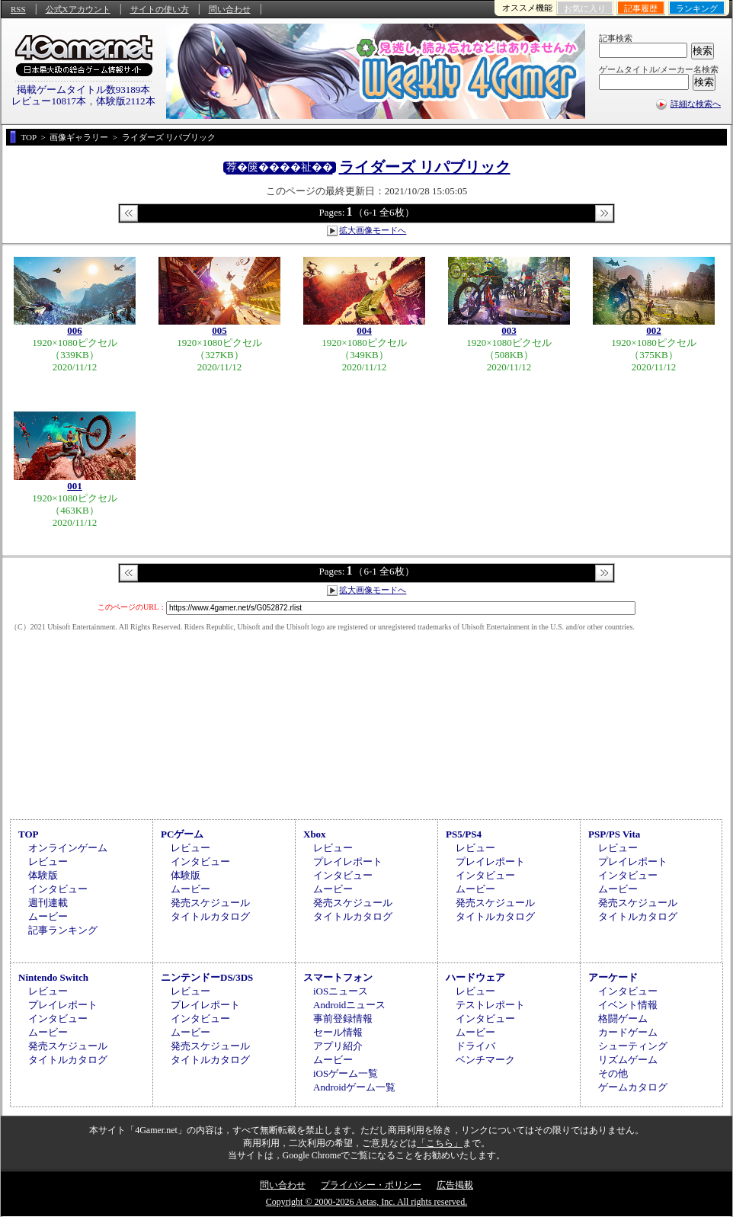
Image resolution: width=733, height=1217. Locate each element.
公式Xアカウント (78, 9)
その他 (613, 1073)
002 (653, 330)
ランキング (697, 8)
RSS (18, 9)
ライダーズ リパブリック (425, 167)
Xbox (314, 834)
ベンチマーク (485, 1059)
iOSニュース (340, 991)
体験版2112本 (125, 101)
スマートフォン (338, 977)
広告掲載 (455, 1185)
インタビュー (58, 889)
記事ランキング (63, 930)
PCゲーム (182, 834)
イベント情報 (628, 1004)
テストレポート (490, 1004)
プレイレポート (348, 861)
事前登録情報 (343, 1018)
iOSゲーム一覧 (345, 1073)
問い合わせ (230, 9)
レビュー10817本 (48, 101)
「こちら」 (440, 1143)
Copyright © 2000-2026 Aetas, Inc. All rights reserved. (366, 1201)
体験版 (43, 875)
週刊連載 (48, 902)
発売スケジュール (210, 902)
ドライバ (475, 1046)
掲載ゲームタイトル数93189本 (84, 89)
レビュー (48, 861)
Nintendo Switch (53, 977)
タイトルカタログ (210, 916)
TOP (28, 834)
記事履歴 (641, 8)
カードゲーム (628, 1032)
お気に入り (585, 8)
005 (219, 330)
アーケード (613, 977)
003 (509, 330)
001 (74, 486)
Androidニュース (349, 1004)
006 (74, 330)
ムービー (48, 916)
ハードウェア (475, 977)
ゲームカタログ (632, 1087)
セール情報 (338, 1032)
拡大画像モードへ (372, 230)
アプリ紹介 (338, 1046)
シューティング (632, 1046)
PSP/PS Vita (614, 834)
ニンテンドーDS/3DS (207, 977)
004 (364, 330)
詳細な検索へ (696, 103)
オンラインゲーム (67, 848)
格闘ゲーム (623, 1018)
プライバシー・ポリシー (371, 1185)
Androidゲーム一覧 (354, 1087)
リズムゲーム (628, 1059)
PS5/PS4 (464, 834)
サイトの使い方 (159, 9)
